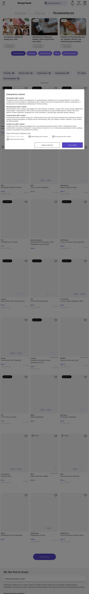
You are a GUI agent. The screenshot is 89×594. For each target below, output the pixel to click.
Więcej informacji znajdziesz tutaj (18, 133)
